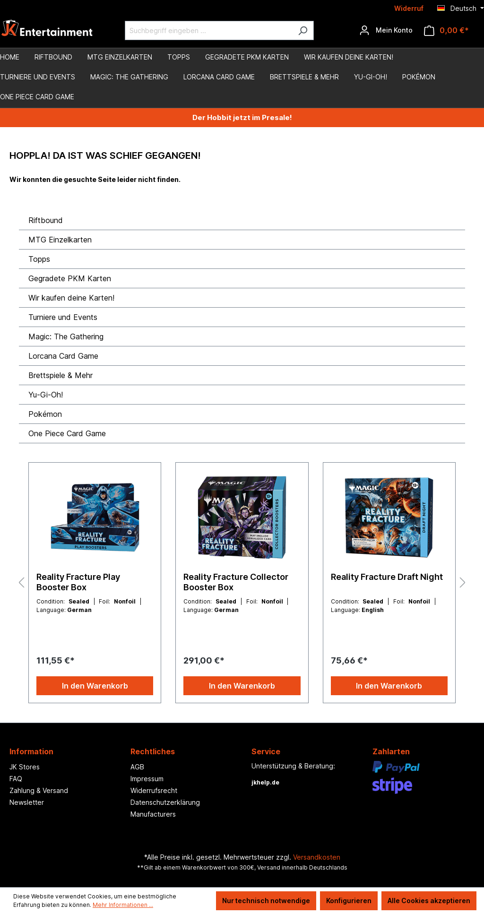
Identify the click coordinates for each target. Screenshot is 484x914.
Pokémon (45, 414)
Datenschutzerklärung (165, 802)
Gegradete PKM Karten (69, 278)
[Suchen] (303, 30)
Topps (39, 259)
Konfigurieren (349, 901)
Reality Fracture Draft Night (387, 577)
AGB (137, 767)
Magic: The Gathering (66, 336)
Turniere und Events (62, 317)
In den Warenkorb (95, 685)
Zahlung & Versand (38, 790)
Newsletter (26, 802)
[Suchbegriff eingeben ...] (208, 30)
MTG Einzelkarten (60, 239)
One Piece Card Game (67, 433)
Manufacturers (153, 814)
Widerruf (409, 8)
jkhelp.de (265, 782)
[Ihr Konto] (386, 30)
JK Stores (24, 767)
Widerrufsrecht (153, 790)
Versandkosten (316, 857)
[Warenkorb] (446, 30)
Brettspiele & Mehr (60, 375)
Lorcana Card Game (63, 356)
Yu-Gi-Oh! (45, 394)
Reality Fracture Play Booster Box (78, 582)
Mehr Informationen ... (123, 904)
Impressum (147, 779)
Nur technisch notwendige (266, 901)
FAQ (15, 779)
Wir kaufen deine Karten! (71, 297)
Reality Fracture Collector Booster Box (235, 582)
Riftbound (45, 220)
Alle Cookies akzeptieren (429, 901)
